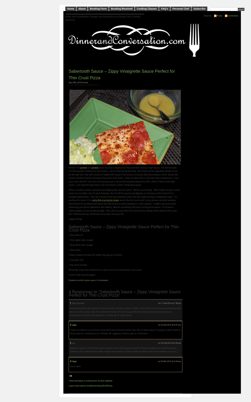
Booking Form (98, 8)
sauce (93, 280)
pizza (87, 280)
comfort (80, 280)
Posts (219, 16)
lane (86, 82)
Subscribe (199, 8)
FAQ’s (164, 8)
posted (84, 168)
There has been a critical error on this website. (91, 381)
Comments (233, 16)
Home (70, 8)
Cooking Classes (147, 8)
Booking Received (121, 8)
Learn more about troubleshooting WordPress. (91, 386)
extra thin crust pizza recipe (105, 200)
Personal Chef (180, 8)
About (82, 8)
